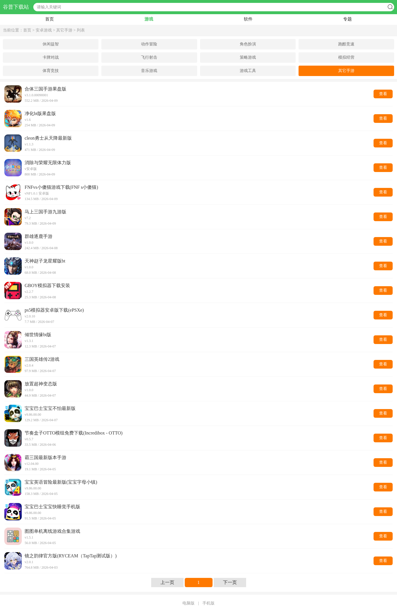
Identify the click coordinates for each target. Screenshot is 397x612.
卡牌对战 (51, 57)
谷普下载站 (16, 7)
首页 (49, 19)
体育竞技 (51, 71)
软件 (248, 19)
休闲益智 (51, 44)
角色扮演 (248, 44)
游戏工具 (248, 71)
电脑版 (188, 603)
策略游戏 (248, 57)
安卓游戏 (44, 30)
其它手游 (64, 30)
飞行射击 (149, 57)
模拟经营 (346, 57)
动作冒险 (149, 44)
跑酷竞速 (346, 44)
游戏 (148, 19)
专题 (347, 19)
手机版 (208, 603)
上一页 (167, 582)
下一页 (230, 582)
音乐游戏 (149, 71)
